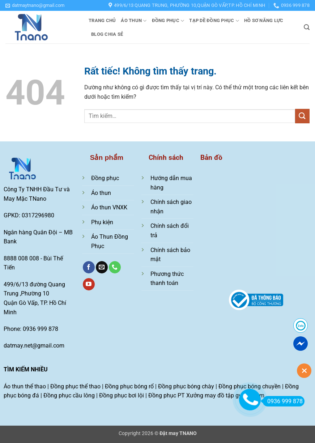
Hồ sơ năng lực (264, 20)
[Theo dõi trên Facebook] (89, 267)
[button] (34, 5)
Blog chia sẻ (107, 34)
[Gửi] (302, 116)
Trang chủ (102, 20)
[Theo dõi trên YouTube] (89, 284)
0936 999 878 (283, 401)
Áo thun (133, 20)
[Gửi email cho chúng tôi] (102, 267)
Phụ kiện (102, 222)
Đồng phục (168, 20)
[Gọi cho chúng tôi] (115, 267)
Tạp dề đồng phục (214, 20)
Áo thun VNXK (109, 207)
